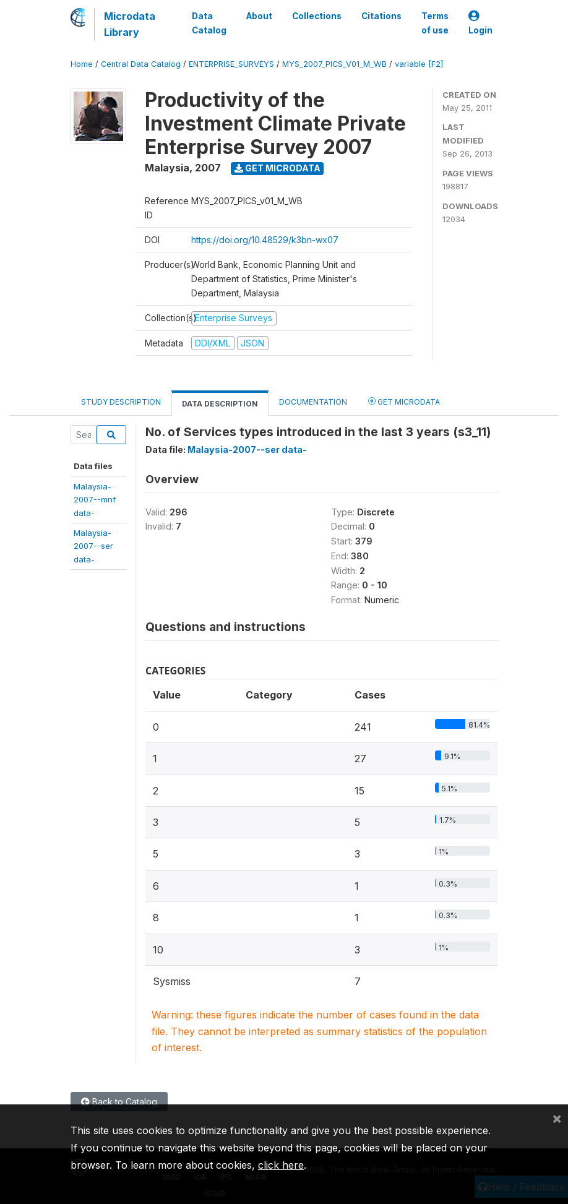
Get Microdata (278, 168)
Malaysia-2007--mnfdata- (95, 499)
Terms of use (435, 23)
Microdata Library (129, 24)
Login (480, 23)
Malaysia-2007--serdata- (93, 546)
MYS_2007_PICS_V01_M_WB (334, 64)
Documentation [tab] (313, 401)
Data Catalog (209, 23)
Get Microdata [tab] (404, 401)
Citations (381, 16)
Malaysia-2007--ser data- (247, 449)
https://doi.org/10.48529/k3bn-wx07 (264, 239)
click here (281, 1165)
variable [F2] (419, 64)
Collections (317, 16)
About (259, 16)
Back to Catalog (119, 1101)
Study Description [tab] (121, 401)
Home (82, 64)
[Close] (557, 1118)
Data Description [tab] (220, 403)
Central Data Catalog (141, 64)
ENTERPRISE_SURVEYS (231, 64)
